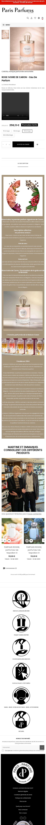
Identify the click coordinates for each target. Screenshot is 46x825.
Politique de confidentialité (23, 798)
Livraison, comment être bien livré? (23, 788)
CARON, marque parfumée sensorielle (17, 71)
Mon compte (23, 813)
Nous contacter (23, 809)
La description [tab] (23, 163)
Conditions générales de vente (23, 794)
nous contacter (34, 514)
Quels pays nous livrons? (23, 806)
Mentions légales (23, 791)
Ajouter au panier (23, 144)
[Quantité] (6, 144)
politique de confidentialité (36, 750)
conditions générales (19, 750)
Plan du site (23, 801)
